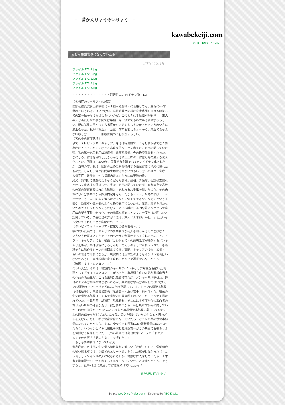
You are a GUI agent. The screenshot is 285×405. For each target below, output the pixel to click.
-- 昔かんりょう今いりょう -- (105, 19)
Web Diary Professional (132, 393)
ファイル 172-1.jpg (84, 69)
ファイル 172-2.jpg (84, 74)
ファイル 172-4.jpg (84, 83)
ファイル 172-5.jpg (84, 87)
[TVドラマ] (159, 373)
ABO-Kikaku (171, 393)
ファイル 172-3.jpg (84, 78)
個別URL (146, 373)
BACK (195, 43)
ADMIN (215, 43)
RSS (205, 43)
